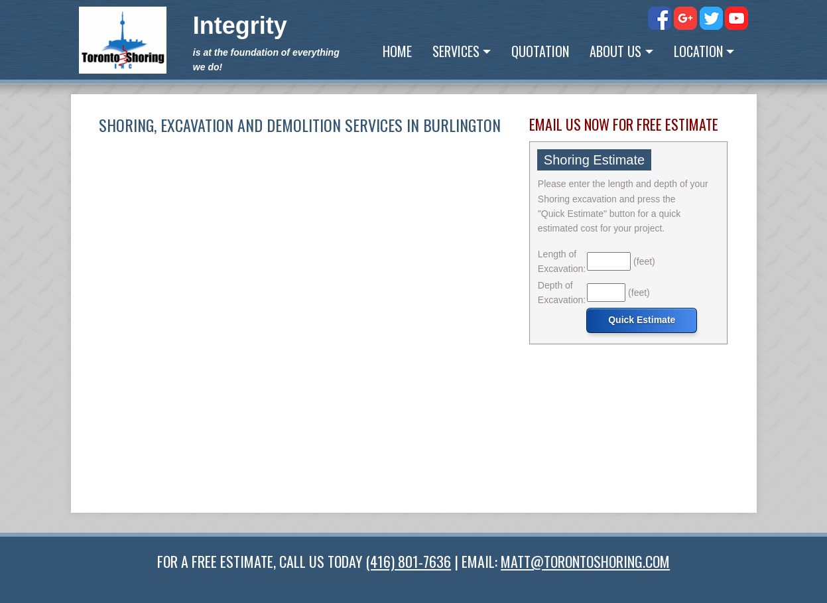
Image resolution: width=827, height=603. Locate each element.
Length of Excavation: (562, 261)
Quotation (540, 51)
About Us (615, 51)
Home (397, 51)
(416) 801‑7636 (408, 561)
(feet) (644, 261)
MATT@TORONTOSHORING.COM (585, 561)
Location (698, 51)
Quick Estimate (641, 319)
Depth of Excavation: (562, 292)
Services (455, 51)
